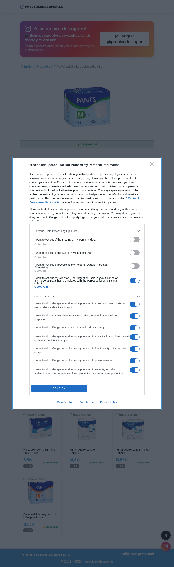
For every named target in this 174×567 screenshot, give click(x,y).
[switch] (135, 239)
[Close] (153, 165)
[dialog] (87, 283)
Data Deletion (65, 402)
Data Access (86, 402)
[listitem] (87, 231)
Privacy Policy (108, 402)
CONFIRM (59, 388)
